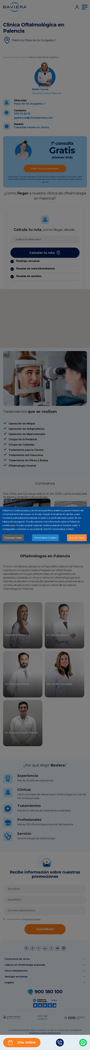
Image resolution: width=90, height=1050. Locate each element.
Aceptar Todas (77, 537)
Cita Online (21, 1042)
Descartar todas (13, 537)
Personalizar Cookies (45, 537)
